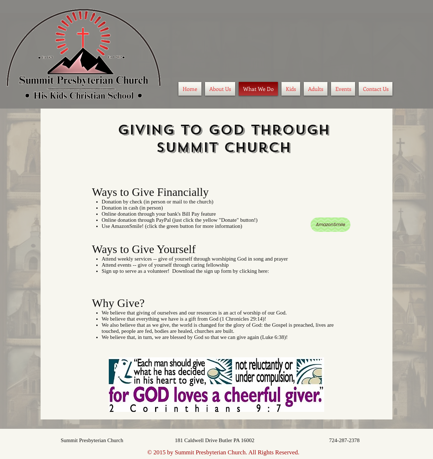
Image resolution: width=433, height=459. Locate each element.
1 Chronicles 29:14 (242, 319)
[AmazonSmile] (330, 224)
